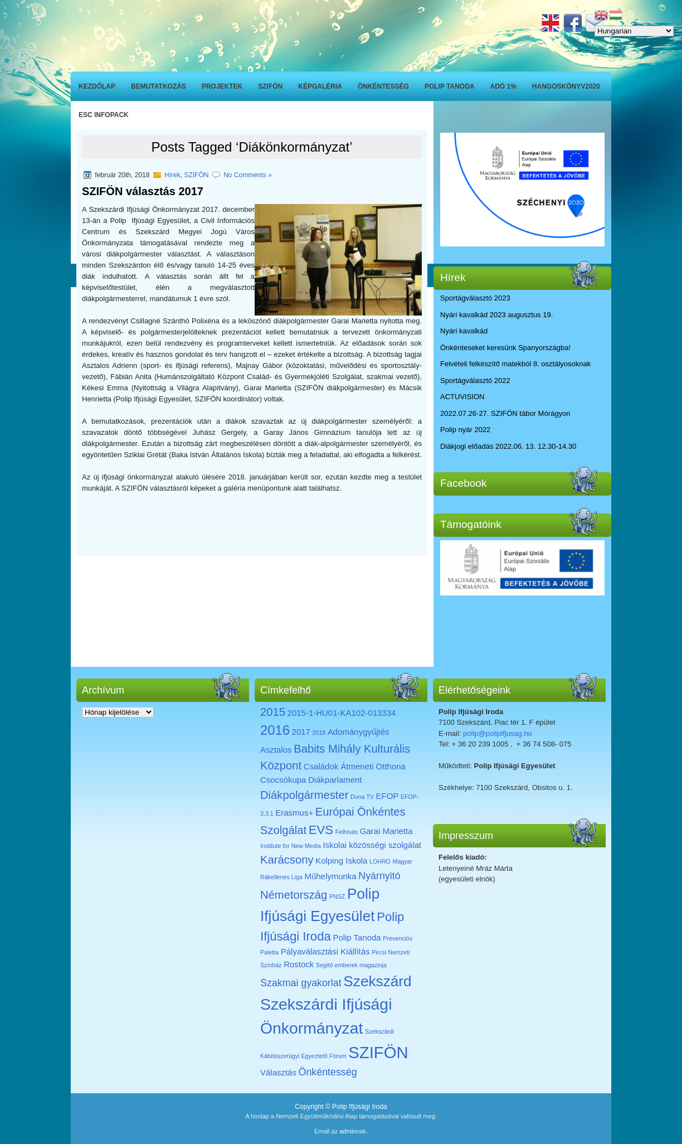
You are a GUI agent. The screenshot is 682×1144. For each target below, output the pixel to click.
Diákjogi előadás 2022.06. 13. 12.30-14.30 (508, 446)
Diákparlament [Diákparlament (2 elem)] (335, 779)
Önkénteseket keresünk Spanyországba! (505, 347)
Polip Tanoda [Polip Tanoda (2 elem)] (357, 937)
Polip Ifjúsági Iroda (359, 1107)
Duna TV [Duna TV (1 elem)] (362, 796)
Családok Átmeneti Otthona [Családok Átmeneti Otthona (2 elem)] (355, 766)
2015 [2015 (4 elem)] (272, 712)
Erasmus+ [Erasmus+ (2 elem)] (294, 812)
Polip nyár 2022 (465, 429)
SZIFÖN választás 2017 (142, 191)
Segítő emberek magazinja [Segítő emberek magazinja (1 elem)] (351, 965)
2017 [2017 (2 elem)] (301, 731)
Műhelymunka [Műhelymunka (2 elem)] (330, 876)
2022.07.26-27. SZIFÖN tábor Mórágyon (505, 413)
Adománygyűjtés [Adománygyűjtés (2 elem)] (358, 731)
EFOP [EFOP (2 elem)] (387, 796)
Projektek (222, 86)
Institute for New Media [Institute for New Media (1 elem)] (290, 845)
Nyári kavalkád (464, 331)
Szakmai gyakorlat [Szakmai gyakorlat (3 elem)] (301, 982)
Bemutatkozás (158, 86)
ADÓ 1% (503, 86)
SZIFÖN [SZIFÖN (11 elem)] (378, 1052)
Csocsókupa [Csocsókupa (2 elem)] (283, 779)
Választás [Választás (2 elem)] (278, 1072)
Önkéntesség (383, 86)
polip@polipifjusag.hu (497, 733)
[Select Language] (634, 31)
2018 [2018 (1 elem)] (319, 732)
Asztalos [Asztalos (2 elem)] (276, 749)
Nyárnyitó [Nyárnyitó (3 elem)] (379, 875)
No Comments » (247, 175)
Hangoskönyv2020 (566, 86)
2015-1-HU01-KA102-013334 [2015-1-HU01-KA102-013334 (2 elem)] (342, 713)
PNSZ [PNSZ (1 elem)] (337, 896)
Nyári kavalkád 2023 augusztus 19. (496, 315)
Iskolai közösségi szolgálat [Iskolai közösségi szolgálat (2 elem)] (372, 845)
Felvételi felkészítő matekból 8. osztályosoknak (515, 364)
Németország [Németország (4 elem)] (293, 895)
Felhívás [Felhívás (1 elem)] (346, 831)
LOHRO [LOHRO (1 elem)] (380, 861)
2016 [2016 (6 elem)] (275, 730)
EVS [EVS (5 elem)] (321, 830)
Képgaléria (320, 86)
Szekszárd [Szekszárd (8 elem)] (377, 981)
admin (347, 1131)
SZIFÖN (270, 86)
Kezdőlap (97, 86)
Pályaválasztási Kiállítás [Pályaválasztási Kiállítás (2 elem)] (325, 951)
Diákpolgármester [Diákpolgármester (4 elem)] (304, 795)
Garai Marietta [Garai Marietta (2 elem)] (386, 831)
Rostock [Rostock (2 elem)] (299, 964)
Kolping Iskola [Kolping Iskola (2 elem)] (341, 860)
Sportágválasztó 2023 (475, 298)
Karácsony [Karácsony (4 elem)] (287, 860)
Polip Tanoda (450, 86)
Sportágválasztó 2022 (475, 380)
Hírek (172, 175)
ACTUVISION (462, 396)
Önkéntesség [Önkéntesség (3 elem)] (328, 1072)
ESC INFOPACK (104, 115)
